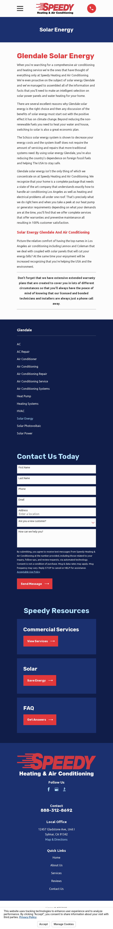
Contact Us (56, 888)
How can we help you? (31, 531)
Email (21, 499)
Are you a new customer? (32, 521)
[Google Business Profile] (56, 789)
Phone (22, 488)
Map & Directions (56, 839)
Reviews (56, 881)
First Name (24, 467)
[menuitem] (56, 344)
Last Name (24, 478)
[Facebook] (49, 789)
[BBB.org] (64, 789)
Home (56, 857)
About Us (56, 865)
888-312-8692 (56, 810)
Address (23, 510)
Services (56, 873)
